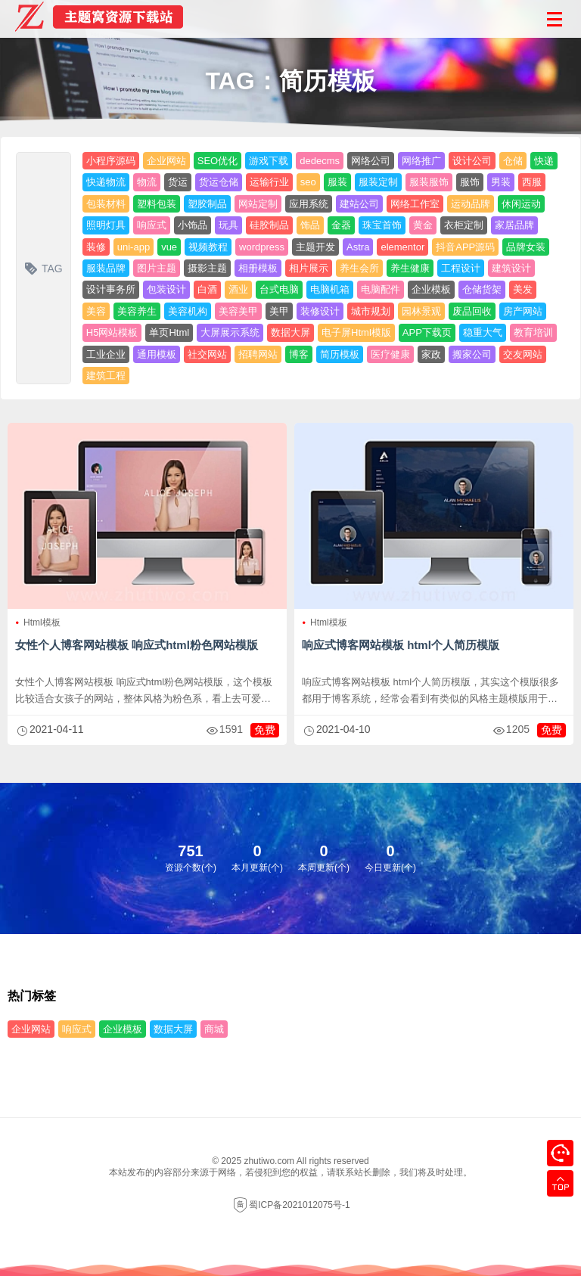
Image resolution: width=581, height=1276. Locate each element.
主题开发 (315, 247)
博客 (299, 354)
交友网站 (522, 354)
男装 (501, 182)
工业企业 (106, 354)
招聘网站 (258, 354)
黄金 (423, 225)
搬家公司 (472, 354)
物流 (147, 182)
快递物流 (106, 182)
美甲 (279, 311)
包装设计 (166, 289)
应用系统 (308, 204)
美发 (523, 289)
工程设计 (460, 268)
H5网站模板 (112, 332)
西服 (532, 182)
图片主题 (156, 268)
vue (169, 247)
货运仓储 (218, 182)
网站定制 (258, 204)
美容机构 (187, 311)
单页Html (169, 332)
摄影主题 (207, 268)
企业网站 (166, 160)
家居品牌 (514, 225)
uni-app (133, 247)
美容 (96, 311)
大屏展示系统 (229, 332)
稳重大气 (482, 332)
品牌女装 (525, 247)
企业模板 (431, 289)
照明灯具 (106, 225)
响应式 (151, 225)
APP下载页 (427, 332)
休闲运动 (521, 204)
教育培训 (533, 332)
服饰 (470, 182)
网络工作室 (415, 204)
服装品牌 (106, 268)
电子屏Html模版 (356, 332)
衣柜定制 (463, 225)
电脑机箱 (330, 289)
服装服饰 (429, 182)
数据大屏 (290, 332)
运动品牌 (470, 204)
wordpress (261, 247)
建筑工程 (106, 375)
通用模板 (156, 354)
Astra (357, 247)
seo (308, 182)
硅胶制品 (269, 225)
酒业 (238, 289)
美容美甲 (238, 311)
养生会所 (359, 268)
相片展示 (308, 268)
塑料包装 (156, 204)
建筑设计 (511, 268)
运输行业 (269, 182)
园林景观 (421, 311)
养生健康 (410, 268)
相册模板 (258, 268)
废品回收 (472, 311)
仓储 (513, 160)
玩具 (228, 225)
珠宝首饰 (382, 225)
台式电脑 (279, 289)
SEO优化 (217, 160)
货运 (178, 182)
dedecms (320, 160)
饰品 (310, 225)
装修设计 (320, 311)
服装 (337, 182)
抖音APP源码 (465, 247)
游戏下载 (268, 160)
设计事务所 (110, 289)
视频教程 (208, 247)
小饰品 (192, 225)
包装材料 (106, 204)
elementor (402, 247)
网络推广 (421, 160)
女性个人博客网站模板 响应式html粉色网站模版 (136, 644)
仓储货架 (482, 289)
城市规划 (370, 311)
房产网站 (522, 311)
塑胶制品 (207, 204)
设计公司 (472, 160)
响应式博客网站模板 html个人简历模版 (400, 644)
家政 (431, 354)
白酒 (207, 289)
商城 (214, 1029)
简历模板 (339, 354)
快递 (544, 160)
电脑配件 (380, 289)
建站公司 (359, 204)
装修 (96, 247)
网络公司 (370, 160)
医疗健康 (390, 354)
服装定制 (378, 182)
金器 (341, 225)
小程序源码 (110, 160)
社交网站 (207, 354)
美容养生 (137, 311)
